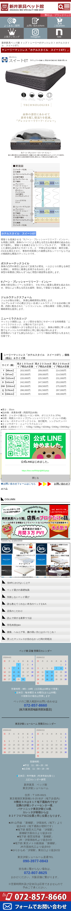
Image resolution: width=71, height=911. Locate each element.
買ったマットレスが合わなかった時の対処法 (27, 638)
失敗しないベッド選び (15, 596)
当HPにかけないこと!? (16, 582)
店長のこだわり (12, 610)
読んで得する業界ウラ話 (17, 617)
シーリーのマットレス (41, 42)
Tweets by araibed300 (11, 540)
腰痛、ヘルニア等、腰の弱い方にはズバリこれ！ (29, 631)
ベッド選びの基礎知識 (15, 589)
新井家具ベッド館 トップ (14, 42)
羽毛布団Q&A (11, 624)
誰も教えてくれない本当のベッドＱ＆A (24, 603)
